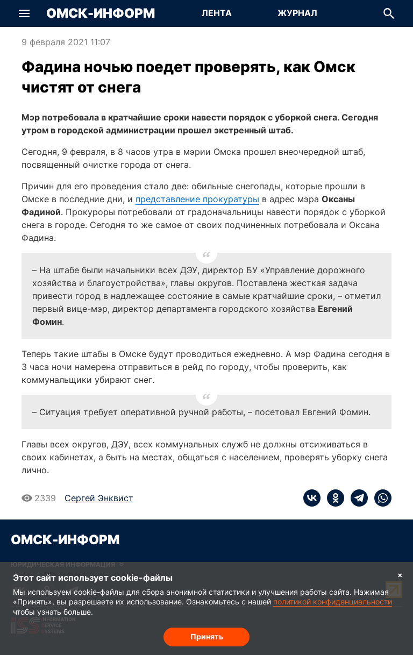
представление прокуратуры (197, 199)
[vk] (312, 498)
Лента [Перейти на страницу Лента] (217, 13)
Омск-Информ (100, 13)
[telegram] (356, 498)
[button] (24, 13)
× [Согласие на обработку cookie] (400, 574)
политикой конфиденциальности (332, 601)
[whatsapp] (379, 498)
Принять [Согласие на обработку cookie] (206, 636)
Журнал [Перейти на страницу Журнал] (297, 13)
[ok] (332, 498)
